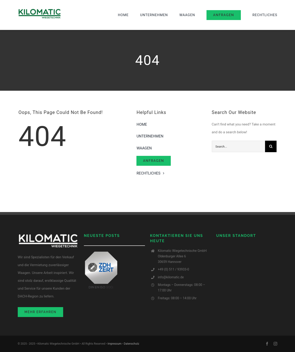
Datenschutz (131, 343)
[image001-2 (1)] (40, 10)
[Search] (271, 146)
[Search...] (238, 146)
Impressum (114, 343)
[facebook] (267, 344)
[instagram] (275, 344)
